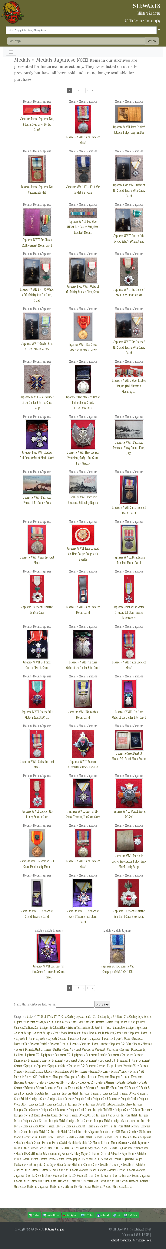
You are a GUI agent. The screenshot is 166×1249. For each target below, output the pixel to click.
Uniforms (75, 1181)
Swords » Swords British (55, 1170)
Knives (42, 1137)
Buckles (57, 1049)
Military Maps (79, 1153)
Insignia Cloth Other (80, 1110)
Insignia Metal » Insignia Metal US (66, 1126)
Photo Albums (56, 1159)
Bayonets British (39, 1044)
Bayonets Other (100, 1044)
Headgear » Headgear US (81, 1082)
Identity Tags (42, 1093)
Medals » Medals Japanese (137, 1137)
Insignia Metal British (100, 1126)
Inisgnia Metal (70, 1093)
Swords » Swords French (83, 1170)
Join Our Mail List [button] (51, 1215)
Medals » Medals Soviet (54, 1142)
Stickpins (77, 1164)
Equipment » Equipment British (89, 1055)
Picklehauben (105, 1159)
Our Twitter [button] (87, 1215)
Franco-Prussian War (126, 1066)
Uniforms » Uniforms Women (95, 1186)
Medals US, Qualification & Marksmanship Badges (42, 1153)
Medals (60, 1137)
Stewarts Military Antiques (49, 1229)
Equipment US (62, 1055)
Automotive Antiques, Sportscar (130, 1027)
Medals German (119, 1142)
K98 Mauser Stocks (126, 1132)
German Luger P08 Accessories (71, 1071)
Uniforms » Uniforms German (132, 1181)
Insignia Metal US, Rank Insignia (69, 1132)
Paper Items (128, 1153)
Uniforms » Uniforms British (98, 1181)
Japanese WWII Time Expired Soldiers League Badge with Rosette (83, 547)
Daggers (124, 1049)
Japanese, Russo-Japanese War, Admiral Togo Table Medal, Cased (37, 120)
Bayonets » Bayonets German (51, 1038)
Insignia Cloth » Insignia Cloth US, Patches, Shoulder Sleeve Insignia (105, 1104)
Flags (110, 1066)
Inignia (56, 1093)
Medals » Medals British (79, 1137)
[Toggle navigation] (11, 52)
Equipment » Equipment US (100, 1060)
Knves (51, 1137)
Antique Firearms (94, 1022)
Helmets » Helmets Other (70, 1088)
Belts (128, 1044)
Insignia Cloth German (26, 1110)
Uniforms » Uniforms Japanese (31, 1186)
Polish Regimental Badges (128, 1159)
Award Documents (70, 1033)
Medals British (101, 1142)
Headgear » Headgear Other (51, 1082)
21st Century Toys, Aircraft (76, 1016)
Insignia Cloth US (102, 1110)
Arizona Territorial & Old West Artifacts (89, 1027)
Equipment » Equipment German (125, 1055)
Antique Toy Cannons (117, 1022)
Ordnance (94, 1153)
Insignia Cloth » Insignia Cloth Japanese (97, 1099)
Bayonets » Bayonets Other (116, 1038)
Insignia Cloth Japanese (54, 1110)
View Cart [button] (34, 1215)
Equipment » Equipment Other (68, 1060)
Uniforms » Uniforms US (63, 1186)
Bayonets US (117, 1044)
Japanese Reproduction (101, 1132)
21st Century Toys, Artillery (107, 1016)
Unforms (63, 1181)
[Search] (76, 41)
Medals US (53, 1148)
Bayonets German (59, 1044)
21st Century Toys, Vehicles (38, 1022)
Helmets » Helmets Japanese (39, 1088)
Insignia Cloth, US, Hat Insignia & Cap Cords (94, 1115)
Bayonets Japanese (80, 1044)
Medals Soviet (38, 1148)
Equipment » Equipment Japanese (32, 1060)
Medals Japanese (138, 1142)
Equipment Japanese (35, 1066)
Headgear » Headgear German (113, 1077)
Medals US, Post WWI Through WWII (130, 1148)
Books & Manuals (142, 1044)
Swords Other (21, 1181)
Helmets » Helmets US (97, 1088)
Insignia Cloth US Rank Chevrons (132, 1110)
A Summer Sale (62, 1022)
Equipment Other (57, 1066)
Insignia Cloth (110, 1093)
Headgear (58, 1077)
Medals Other (21, 1148)
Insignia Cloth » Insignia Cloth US (47, 1104)
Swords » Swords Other (38, 1175)
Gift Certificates (42, 1077)
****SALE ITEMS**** (47, 1016)
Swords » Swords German (111, 1170)
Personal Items (39, 1159)
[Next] (92, 90)
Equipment (47, 1055)
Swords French (103, 1175)
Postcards (19, 1164)
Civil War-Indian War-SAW (90, 1049)
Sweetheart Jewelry (110, 1164)
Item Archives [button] (130, 1215)
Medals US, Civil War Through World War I (84, 1148)
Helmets (120, 1082)
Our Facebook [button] (103, 1215)
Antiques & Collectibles (52, 1027)
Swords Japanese (141, 1175)
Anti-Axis (77, 1022)
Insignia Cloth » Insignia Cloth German (51, 1099)
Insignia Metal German (126, 1126)
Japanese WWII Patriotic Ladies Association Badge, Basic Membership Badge (129, 853)
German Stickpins (98, 1071)
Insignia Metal (129, 1115)
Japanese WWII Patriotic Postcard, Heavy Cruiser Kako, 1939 (129, 441)
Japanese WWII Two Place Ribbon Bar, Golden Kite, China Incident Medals (83, 222)
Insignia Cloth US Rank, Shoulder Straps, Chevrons (41, 1115)
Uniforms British (122, 1186)
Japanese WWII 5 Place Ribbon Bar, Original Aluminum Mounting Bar (129, 381)
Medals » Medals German (108, 1137)
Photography (73, 1159)
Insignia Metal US (39, 1132)
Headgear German (105, 1082)
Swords (36, 1170)
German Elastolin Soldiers (38, 1071)
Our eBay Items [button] (70, 1215)
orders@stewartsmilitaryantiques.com (131, 1240)
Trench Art (50, 1181)
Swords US (36, 1181)
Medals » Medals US (80, 1142)
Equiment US (32, 1055)
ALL (29, 1016)
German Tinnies (119, 1071)
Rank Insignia (34, 1164)
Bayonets (134, 1033)
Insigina (84, 1093)
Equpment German (95, 1066)
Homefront (117, 1088)
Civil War (68, 1049)
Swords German (121, 1175)
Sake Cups (49, 1164)
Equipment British (127, 1060)
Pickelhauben (89, 1159)
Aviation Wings (22, 1033)
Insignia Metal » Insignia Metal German (70, 1121)
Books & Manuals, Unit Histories (33, 1049)
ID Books (130, 1088)
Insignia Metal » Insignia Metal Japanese (116, 1121)
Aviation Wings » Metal (46, 1033)
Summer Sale (91, 1164)
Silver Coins (63, 1164)
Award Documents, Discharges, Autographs (104, 1033)
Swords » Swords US (64, 1175)
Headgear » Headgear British (80, 1077)
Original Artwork (110, 1153)
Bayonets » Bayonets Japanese (84, 1038)
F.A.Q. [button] (116, 1215)
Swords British (85, 1175)
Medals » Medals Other (28, 1142)
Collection (112, 1049)
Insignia (96, 1093)
